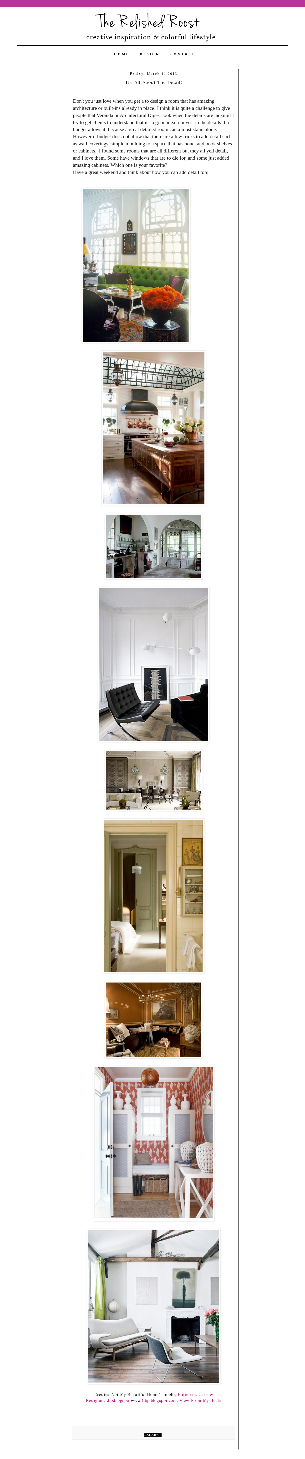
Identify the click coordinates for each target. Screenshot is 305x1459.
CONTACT (182, 54)
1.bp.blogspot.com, (160, 1400)
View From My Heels (200, 1400)
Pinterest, (187, 1394)
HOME (121, 54)
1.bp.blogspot (118, 1400)
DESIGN (150, 54)
